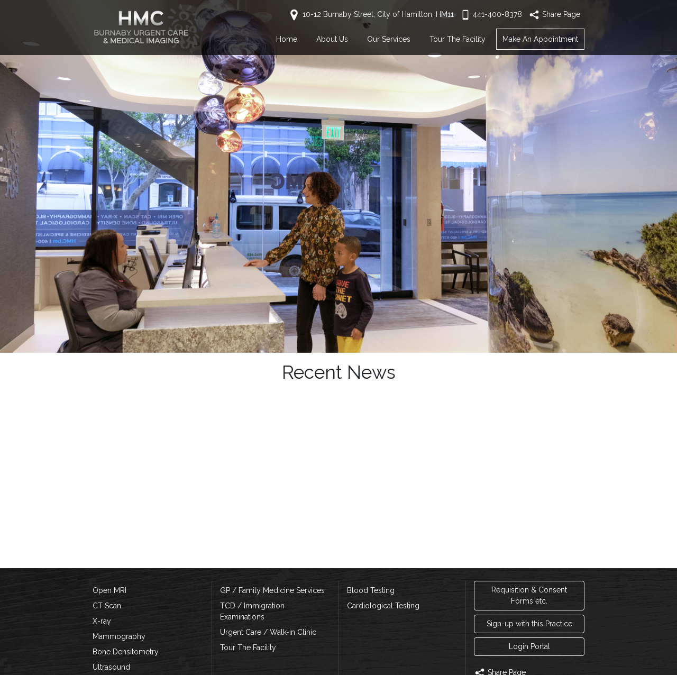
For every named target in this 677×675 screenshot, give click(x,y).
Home (286, 39)
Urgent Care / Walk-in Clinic (268, 632)
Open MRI (109, 590)
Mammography (119, 636)
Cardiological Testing (383, 605)
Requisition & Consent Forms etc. (529, 595)
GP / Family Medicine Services (272, 590)
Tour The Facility (457, 39)
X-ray (102, 621)
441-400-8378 (491, 14)
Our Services (388, 39)
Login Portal (529, 646)
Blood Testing (371, 590)
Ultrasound (111, 667)
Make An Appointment (540, 39)
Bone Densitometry (126, 651)
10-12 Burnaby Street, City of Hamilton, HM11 (371, 14)
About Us (332, 39)
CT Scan (107, 605)
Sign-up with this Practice (529, 623)
